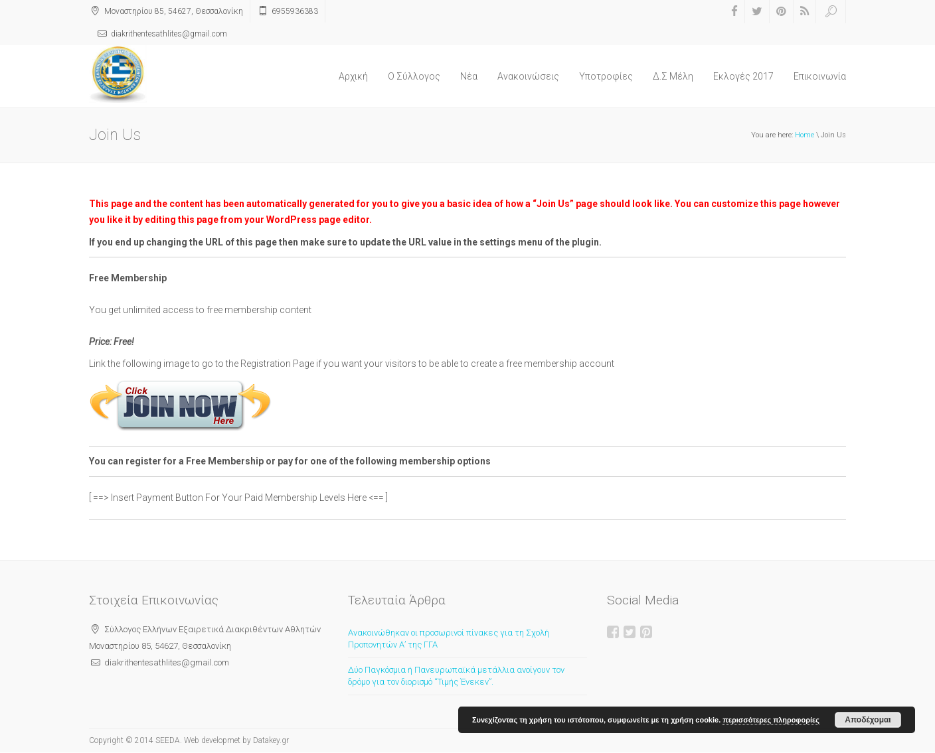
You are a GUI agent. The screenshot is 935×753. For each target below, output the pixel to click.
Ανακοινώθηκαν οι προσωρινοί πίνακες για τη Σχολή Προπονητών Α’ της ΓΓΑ (448, 639)
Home (804, 135)
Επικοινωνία (820, 76)
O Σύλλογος (414, 76)
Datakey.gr (271, 740)
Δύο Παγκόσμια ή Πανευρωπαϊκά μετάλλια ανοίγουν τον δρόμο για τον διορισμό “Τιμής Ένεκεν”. (456, 676)
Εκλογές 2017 (743, 76)
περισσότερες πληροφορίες (770, 720)
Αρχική (353, 76)
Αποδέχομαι (868, 719)
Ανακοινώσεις (528, 76)
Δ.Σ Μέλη (673, 76)
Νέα (468, 76)
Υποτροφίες (606, 76)
